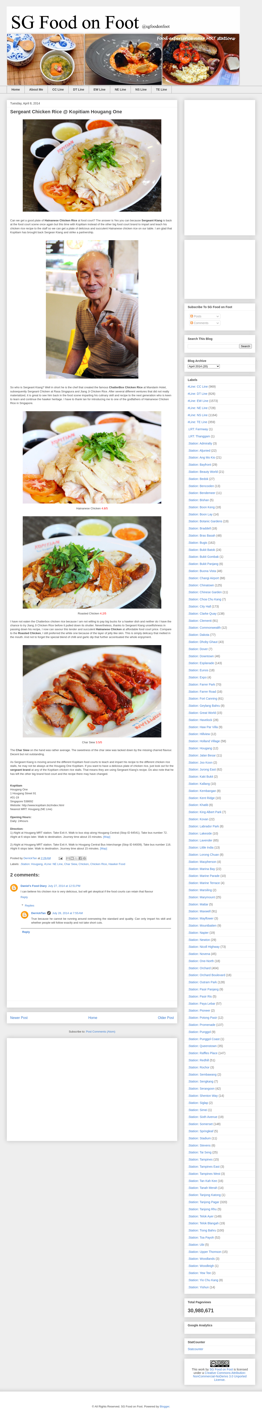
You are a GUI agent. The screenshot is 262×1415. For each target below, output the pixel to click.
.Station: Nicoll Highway (204, 946)
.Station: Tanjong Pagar (203, 1202)
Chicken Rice (98, 864)
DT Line (78, 89)
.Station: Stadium (199, 1138)
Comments (199, 323)
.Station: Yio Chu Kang (203, 1280)
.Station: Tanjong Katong (204, 1195)
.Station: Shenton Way (203, 1095)
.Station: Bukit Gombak (203, 556)
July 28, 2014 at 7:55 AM (67, 913)
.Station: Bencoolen (201, 486)
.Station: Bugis (197, 542)
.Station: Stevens (199, 1145)
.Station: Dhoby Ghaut (203, 642)
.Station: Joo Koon (200, 762)
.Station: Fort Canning (202, 698)
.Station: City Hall (199, 606)
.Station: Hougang (31, 864)
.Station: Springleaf (200, 1131)
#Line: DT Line (197, 393)
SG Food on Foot (221, 1369)
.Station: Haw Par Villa (203, 727)
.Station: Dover (198, 649)
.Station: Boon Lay (200, 514)
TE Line (161, 89)
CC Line (58, 89)
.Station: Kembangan (202, 791)
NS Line (141, 89)
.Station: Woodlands (201, 1258)
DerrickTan (38, 913)
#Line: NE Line (53, 864)
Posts (195, 316)
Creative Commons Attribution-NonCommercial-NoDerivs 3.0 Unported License (219, 1376)
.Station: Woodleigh (201, 1266)
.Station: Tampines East (204, 1166)
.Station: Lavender (200, 840)
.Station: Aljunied (199, 450)
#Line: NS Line (198, 415)
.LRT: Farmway (198, 429)
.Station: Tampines (200, 1159)
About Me (36, 89)
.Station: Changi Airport (203, 578)
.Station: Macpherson (202, 861)
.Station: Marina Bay (201, 869)
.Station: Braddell (199, 528)
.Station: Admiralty (200, 443)
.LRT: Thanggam (199, 436)
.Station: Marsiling (200, 890)
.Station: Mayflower (200, 918)
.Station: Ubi (196, 1244)
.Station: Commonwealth (204, 627)
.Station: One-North (201, 961)
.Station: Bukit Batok (201, 550)
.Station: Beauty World (203, 471)
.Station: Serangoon (201, 1088)
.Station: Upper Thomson (204, 1252)
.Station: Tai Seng (199, 1152)
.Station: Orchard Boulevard (206, 975)
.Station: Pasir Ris (200, 996)
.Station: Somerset (200, 1124)
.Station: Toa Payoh (201, 1237)
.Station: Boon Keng (201, 507)
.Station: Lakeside (200, 833)
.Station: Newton (199, 940)
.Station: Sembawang (202, 1074)
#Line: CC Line (198, 386)
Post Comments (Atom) (100, 1031)
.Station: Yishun (198, 1287)
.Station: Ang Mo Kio (201, 457)
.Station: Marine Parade (204, 876)
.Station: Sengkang (200, 1081)
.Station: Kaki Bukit (200, 776)
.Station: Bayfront (199, 464)
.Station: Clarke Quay (202, 613)
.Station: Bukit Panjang (203, 564)
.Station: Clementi (200, 620)
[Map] (106, 836)
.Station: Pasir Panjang (203, 989)
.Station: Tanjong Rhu (202, 1209)
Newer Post (19, 1018)
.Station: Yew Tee (199, 1273)
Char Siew (70, 864)
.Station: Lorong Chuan (203, 854)
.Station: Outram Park (202, 982)
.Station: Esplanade (201, 663)
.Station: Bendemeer (201, 493)
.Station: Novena (199, 954)
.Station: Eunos (198, 670)
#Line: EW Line (198, 401)
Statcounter (195, 1349)
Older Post (166, 1018)
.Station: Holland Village (204, 741)
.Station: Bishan (198, 500)
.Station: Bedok (198, 479)
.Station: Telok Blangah (203, 1223)
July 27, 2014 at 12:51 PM (64, 885)
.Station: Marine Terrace (204, 883)
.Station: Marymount (201, 897)
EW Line (99, 89)
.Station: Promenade (201, 1024)
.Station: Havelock (200, 720)
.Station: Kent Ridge (201, 798)
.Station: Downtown (201, 656)
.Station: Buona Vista (202, 571)
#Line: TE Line (197, 422)
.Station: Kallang (199, 783)
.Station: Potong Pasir (202, 1017)
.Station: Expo (197, 677)
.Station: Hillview (199, 734)
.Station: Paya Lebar (201, 1003)
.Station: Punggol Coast (204, 1039)
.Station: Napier (198, 932)
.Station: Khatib (198, 805)
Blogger (164, 1406)
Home (15, 89)
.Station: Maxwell (199, 911)
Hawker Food (116, 864)
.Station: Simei (197, 1110)
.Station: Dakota (198, 634)
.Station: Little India (200, 847)
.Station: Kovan (198, 819)
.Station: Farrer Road (202, 691)
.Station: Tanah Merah (202, 1188)
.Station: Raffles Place (202, 1053)
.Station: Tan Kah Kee (202, 1181)
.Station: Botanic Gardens (205, 521)
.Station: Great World (202, 713)
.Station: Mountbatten (202, 925)
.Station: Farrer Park (201, 684)
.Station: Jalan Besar (202, 755)
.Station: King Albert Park (205, 812)
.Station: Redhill (198, 1060)
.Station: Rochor (198, 1067)
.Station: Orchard (199, 968)
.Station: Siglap (198, 1103)
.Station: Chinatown (201, 585)
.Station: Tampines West (204, 1173)
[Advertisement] (92, 1089)
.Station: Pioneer (199, 1010)
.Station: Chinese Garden (205, 592)
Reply (24, 897)
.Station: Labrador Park (203, 826)
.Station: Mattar (198, 904)
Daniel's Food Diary (34, 885)
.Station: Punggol (199, 1032)
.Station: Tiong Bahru (202, 1230)
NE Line (120, 89)
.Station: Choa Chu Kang (204, 599)
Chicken (84, 864)
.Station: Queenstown (202, 1046)
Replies (29, 905)
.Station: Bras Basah (201, 535)
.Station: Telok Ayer (200, 1216)
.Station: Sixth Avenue (202, 1117)
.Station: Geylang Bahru (204, 705)
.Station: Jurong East (202, 769)
